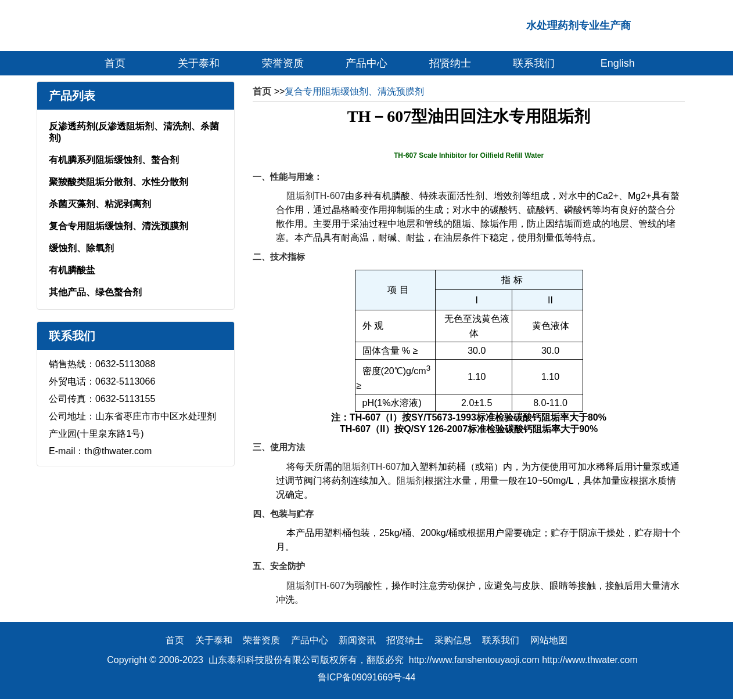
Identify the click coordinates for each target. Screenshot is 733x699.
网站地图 (548, 640)
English (618, 63)
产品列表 (72, 95)
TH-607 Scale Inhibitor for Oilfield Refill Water (469, 155)
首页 (115, 63)
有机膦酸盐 (72, 270)
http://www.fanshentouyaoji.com (474, 660)
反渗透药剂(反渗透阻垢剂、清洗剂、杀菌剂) (134, 132)
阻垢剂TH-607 (315, 196)
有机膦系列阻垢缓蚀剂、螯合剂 (114, 160)
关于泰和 (199, 63)
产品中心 (366, 63)
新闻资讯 (357, 640)
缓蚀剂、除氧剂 (81, 248)
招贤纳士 (450, 63)
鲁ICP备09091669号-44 (367, 677)
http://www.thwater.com (590, 660)
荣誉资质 (283, 63)
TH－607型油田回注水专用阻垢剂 (468, 116)
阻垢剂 (411, 481)
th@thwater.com (118, 451)
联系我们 (534, 63)
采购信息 (453, 640)
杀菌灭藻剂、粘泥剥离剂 (100, 204)
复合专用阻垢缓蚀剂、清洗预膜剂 (118, 226)
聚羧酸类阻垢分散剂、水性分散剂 (118, 182)
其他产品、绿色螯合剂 (95, 292)
